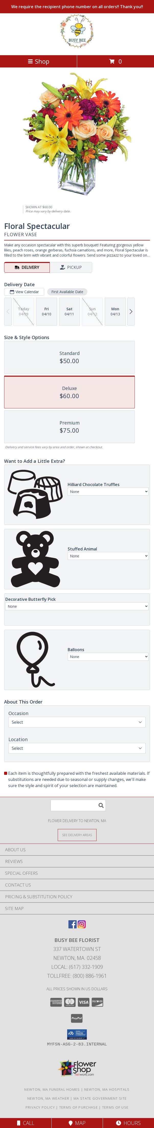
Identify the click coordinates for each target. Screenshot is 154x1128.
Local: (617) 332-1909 (77, 966)
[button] (77, 1034)
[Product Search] (78, 805)
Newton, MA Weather (48, 1098)
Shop (38, 61)
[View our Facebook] (72, 927)
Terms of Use (115, 1107)
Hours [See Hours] (128, 1123)
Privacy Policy (40, 1107)
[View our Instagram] (82, 927)
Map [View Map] (77, 1123)
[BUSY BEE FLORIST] (77, 47)
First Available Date (67, 291)
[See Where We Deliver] (77, 834)
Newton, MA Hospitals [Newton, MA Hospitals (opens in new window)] (107, 1089)
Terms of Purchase (78, 1107)
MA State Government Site (100, 1098)
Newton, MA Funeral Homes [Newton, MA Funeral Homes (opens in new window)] (52, 1089)
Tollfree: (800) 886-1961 (77, 975)
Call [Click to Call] (25, 1123)
